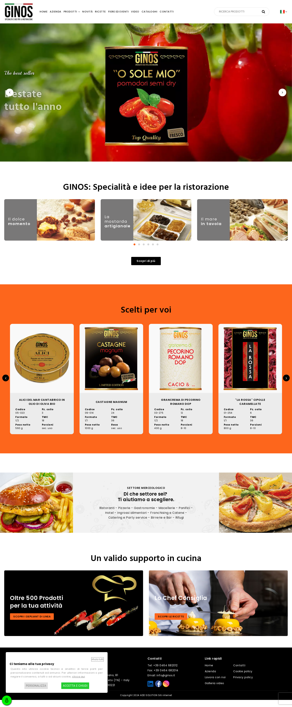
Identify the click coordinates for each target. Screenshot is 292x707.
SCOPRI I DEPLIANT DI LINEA (32, 623)
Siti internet (165, 702)
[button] (134, 249)
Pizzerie (124, 515)
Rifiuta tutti (97, 659)
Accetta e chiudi (75, 685)
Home (209, 672)
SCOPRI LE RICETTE (171, 623)
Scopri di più (146, 266)
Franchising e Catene (167, 519)
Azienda (210, 678)
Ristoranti (107, 515)
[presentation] (9, 92)
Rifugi (179, 524)
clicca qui (78, 676)
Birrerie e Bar (161, 524)
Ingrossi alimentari (132, 519)
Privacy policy (243, 684)
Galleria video (214, 690)
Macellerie (166, 515)
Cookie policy (242, 678)
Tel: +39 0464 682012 (163, 672)
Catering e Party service (127, 524)
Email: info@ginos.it (161, 682)
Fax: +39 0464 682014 (163, 677)
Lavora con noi (215, 684)
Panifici (184, 515)
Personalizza (36, 685)
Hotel (109, 519)
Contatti (239, 672)
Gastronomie (144, 515)
